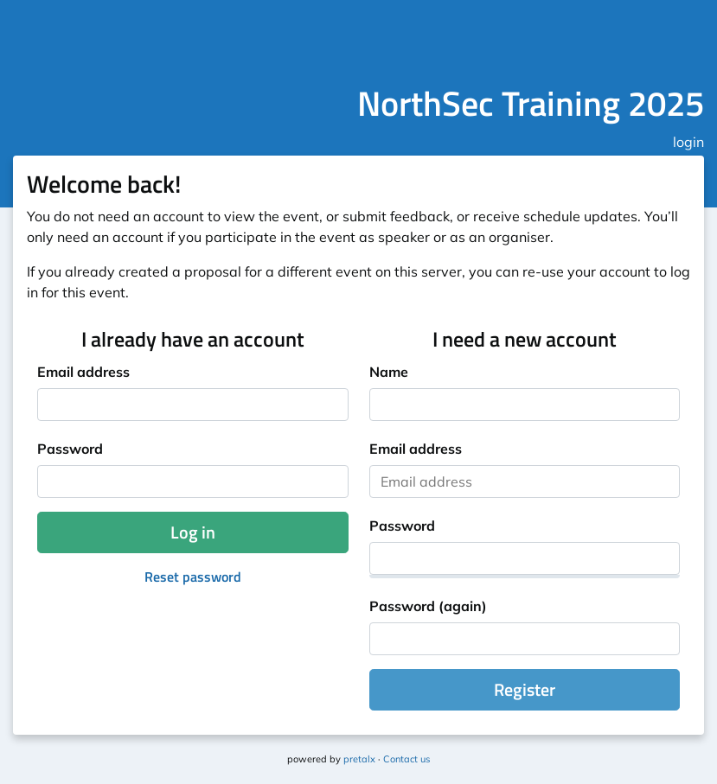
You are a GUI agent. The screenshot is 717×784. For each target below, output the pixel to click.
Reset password (192, 576)
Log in (192, 532)
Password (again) (428, 606)
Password (70, 448)
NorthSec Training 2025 (530, 103)
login (688, 141)
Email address (83, 371)
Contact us (406, 759)
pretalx (359, 759)
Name (388, 371)
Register (524, 689)
